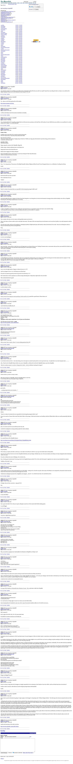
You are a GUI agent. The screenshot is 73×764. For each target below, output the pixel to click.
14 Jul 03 (16, 36)
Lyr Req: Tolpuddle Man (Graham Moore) (7, 17)
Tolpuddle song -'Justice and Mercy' (6, 18)
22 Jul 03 (16, 79)
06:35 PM (20, 74)
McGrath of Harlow (4, 33)
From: (2, 87)
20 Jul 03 (17, 73)
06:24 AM (20, 48)
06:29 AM (20, 32)
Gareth (2, 80)
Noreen (2, 45)
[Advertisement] (36, 19)
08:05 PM (20, 77)
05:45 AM (20, 65)
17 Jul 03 (16, 58)
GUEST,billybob (3, 67)
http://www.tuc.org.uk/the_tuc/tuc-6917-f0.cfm (10, 726)
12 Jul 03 (16, 27)
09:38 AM (20, 34)
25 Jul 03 (16, 81)
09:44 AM (20, 71)
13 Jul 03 (16, 32)
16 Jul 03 (16, 38)
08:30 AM (20, 55)
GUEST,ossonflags (4, 28)
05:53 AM (20, 47)
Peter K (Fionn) (3, 77)
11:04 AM (20, 25)
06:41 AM (20, 53)
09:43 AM (20, 36)
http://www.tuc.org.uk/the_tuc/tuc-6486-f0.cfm (10, 322)
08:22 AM (20, 81)
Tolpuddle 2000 (3, 20)
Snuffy (2, 68)
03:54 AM (20, 79)
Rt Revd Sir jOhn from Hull (5, 47)
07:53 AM (20, 27)
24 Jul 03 (17, 80)
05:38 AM (20, 45)
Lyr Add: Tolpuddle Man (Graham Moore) (7, 11)
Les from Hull (3, 64)
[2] (4, 5)
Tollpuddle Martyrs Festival (5, 15)
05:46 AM (20, 46)
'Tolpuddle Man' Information (5, 12)
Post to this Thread (11, 4)
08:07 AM (20, 61)
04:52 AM (20, 42)
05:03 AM (20, 58)
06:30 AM (20, 49)
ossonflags (2, 25)
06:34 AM (20, 33)
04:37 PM (20, 29)
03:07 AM (20, 39)
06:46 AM (20, 54)
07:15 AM (20, 67)
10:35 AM (20, 35)
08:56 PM (20, 78)
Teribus (2, 55)
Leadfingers (3, 35)
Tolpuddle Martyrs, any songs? (5, 13)
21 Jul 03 (17, 75)
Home (16, 4)
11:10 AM (20, 72)
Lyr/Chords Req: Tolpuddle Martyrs (6, 21)
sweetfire (2, 48)
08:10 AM (20, 62)
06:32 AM (20, 51)
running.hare (3, 73)
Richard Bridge (3, 41)
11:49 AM (20, 28)
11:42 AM (20, 26)
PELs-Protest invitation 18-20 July (7, 103)
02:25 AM (20, 38)
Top (3, 94)
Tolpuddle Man (3, 16)
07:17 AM (20, 60)
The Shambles (3, 26)
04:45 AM (20, 40)
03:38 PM (20, 75)
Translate (8, 94)
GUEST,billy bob (3, 66)
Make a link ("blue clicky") (28, 755)
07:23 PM (20, 80)
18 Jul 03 (16, 65)
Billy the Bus (3, 59)
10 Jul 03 (16, 25)
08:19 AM (20, 68)
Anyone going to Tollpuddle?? (5, 14)
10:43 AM (20, 64)
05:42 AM (20, 59)
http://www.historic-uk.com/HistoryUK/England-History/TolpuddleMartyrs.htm (16, 440)
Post (1, 94)
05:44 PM (20, 73)
